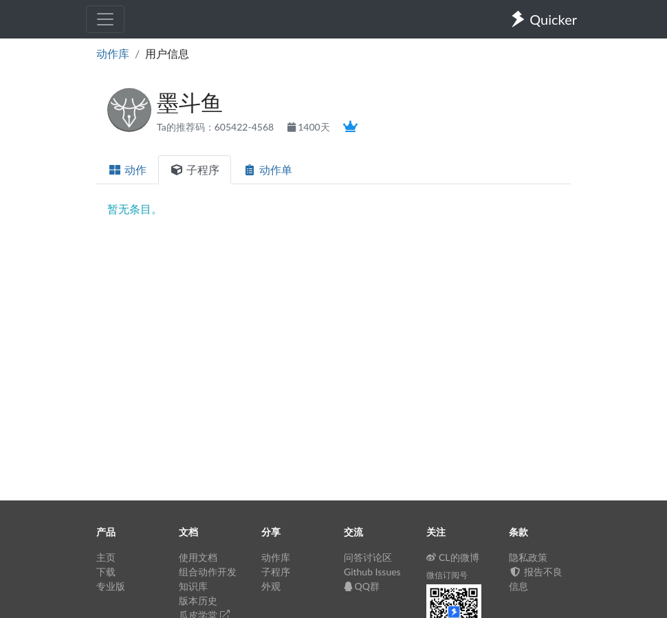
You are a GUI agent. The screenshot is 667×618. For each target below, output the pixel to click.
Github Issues (372, 571)
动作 (127, 169)
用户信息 (167, 53)
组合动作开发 (208, 571)
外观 (271, 586)
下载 (106, 571)
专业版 (110, 586)
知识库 (193, 586)
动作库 (112, 53)
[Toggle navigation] (105, 19)
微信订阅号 (447, 575)
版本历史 (198, 600)
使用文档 (198, 557)
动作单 (267, 169)
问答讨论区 (368, 557)
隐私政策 (528, 557)
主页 (106, 557)
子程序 (194, 169)
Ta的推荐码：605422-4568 (216, 127)
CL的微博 (452, 557)
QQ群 (362, 586)
